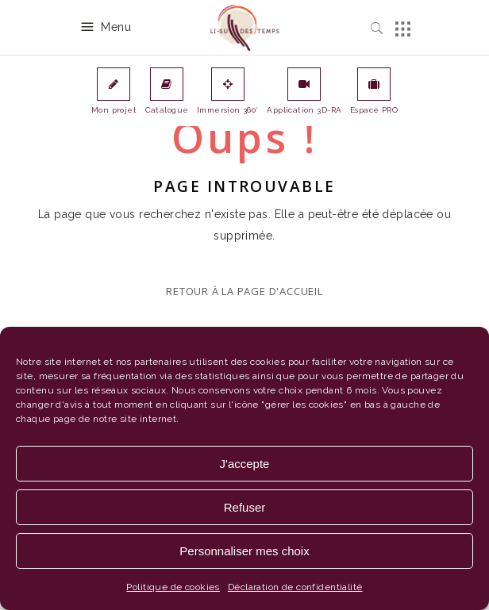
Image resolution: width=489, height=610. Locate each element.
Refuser (245, 507)
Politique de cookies (172, 587)
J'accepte (245, 463)
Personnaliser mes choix (244, 551)
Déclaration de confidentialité (295, 587)
